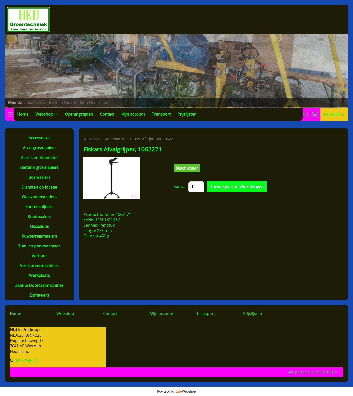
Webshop (46, 114)
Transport (161, 114)
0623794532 (26, 360)
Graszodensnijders (39, 197)
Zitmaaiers (39, 295)
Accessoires (39, 138)
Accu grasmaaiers (39, 147)
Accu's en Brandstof (39, 157)
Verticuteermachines (39, 265)
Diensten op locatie (39, 187)
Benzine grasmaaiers (39, 167)
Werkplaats (39, 275)
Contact (107, 114)
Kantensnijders (39, 206)
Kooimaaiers (39, 216)
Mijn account (133, 114)
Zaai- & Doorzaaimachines (39, 285)
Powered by (176, 391)
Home (22, 114)
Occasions (39, 226)
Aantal (179, 186)
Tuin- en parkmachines (39, 246)
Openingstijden (79, 114)
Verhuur (39, 256)
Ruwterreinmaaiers (39, 236)
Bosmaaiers (39, 177)
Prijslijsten (187, 114)
